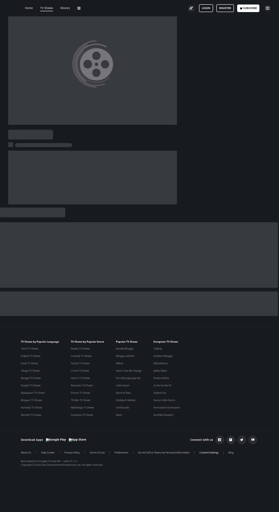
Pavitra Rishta (161, 505)
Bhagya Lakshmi (125, 483)
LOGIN (206, 8)
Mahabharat (160, 490)
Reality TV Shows (80, 475)
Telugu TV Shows (30, 497)
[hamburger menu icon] (267, 8)
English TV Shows (30, 483)
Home (26, 8)
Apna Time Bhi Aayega (129, 497)
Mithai (119, 490)
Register (225, 8)
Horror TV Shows (80, 505)
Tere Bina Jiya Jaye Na (128, 505)
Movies (62, 8)
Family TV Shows (80, 490)
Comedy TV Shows (81, 483)
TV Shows (43, 8)
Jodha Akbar (160, 497)
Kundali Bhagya (124, 475)
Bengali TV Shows (31, 505)
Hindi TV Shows (29, 490)
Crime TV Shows (80, 497)
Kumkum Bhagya (163, 483)
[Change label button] (191, 8)
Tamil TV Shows (29, 475)
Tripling (157, 475)
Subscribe (248, 8)
